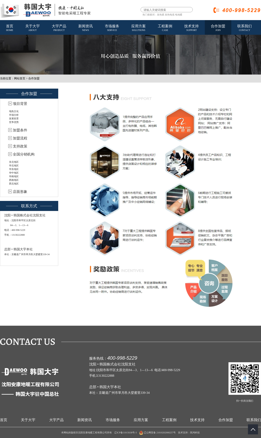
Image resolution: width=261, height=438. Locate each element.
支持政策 (20, 146)
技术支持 (191, 28)
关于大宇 (32, 28)
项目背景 (20, 104)
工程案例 (165, 28)
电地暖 (178, 14)
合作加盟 (218, 28)
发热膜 (160, 14)
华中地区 (14, 172)
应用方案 (138, 28)
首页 (9, 28)
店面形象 (20, 192)
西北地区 (14, 183)
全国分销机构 (24, 154)
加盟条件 (20, 130)
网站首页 (19, 78)
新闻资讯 (85, 28)
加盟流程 (20, 138)
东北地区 (14, 162)
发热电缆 (169, 14)
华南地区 (14, 176)
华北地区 (14, 165)
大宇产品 (59, 28)
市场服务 (112, 28)
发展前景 (14, 118)
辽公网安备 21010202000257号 (157, 432)
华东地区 (14, 169)
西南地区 (14, 180)
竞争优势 (14, 122)
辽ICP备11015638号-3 (125, 432)
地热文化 (14, 111)
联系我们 (244, 28)
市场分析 (14, 115)
